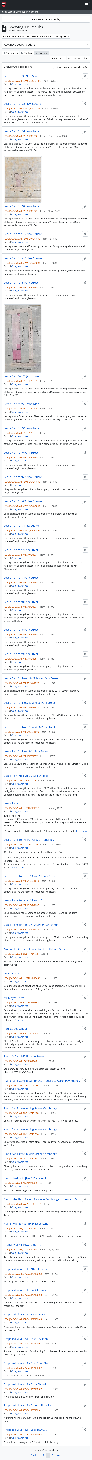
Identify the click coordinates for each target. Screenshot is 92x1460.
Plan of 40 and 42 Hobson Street (24, 1056)
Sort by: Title (57, 58)
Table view (42, 53)
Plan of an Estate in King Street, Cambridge (30, 1108)
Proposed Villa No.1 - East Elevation (26, 1339)
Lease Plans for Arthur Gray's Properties (29, 839)
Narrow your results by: (46, 19)
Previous (35, 1455)
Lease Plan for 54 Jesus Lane (21, 404)
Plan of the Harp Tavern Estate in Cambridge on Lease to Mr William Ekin (42, 1199)
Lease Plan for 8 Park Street (21, 602)
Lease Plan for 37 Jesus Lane (21, 131)
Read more (81, 831)
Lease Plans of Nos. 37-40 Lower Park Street (31, 924)
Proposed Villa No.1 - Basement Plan (26, 1314)
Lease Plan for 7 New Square (22, 525)
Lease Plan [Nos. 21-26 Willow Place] (26, 775)
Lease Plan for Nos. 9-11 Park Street (26, 751)
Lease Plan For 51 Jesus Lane (21, 376)
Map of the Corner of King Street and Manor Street (35, 949)
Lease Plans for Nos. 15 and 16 (23, 900)
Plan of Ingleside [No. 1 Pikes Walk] (26, 1178)
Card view (27, 53)
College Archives (19, 84)
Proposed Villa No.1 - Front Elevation (26, 1384)
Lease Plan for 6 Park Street (21, 452)
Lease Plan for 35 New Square (22, 76)
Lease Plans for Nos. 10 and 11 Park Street (30, 876)
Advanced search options (19, 44)
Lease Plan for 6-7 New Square (23, 477)
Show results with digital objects (71, 67)
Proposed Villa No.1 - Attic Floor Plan (26, 1269)
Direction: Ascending (78, 58)
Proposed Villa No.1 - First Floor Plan (26, 1363)
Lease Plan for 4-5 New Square (23, 234)
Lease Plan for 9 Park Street (21, 654)
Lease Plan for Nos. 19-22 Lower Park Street (31, 678)
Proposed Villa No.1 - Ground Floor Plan (28, 1405)
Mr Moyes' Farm (14, 973)
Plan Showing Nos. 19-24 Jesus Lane (26, 1223)
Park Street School (15, 1028)
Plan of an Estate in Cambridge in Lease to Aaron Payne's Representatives (42, 1080)
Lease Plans (11, 803)
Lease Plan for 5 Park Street (21, 282)
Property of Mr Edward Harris (22, 1244)
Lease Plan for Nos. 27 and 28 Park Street (29, 702)
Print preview (10, 53)
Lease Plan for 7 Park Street (21, 550)
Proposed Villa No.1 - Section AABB (25, 1429)
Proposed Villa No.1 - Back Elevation (26, 1290)
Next (59, 1455)
